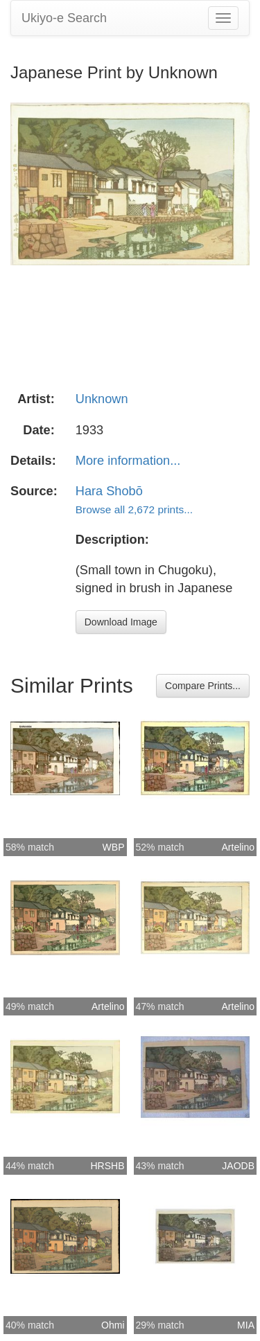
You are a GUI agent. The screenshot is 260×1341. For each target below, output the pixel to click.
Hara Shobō (109, 491)
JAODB (238, 1165)
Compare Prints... (203, 685)
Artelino (238, 847)
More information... (128, 461)
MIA (245, 1325)
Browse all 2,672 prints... (134, 509)
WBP (114, 847)
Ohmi (112, 1325)
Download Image (121, 622)
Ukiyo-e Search (64, 18)
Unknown (102, 399)
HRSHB (107, 1165)
